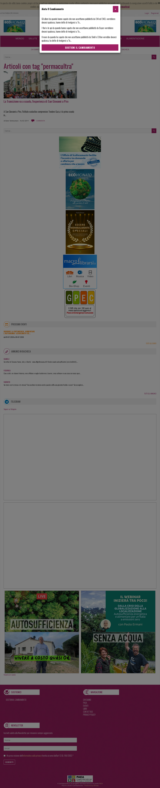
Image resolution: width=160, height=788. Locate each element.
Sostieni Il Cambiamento (80, 47)
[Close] (115, 9)
